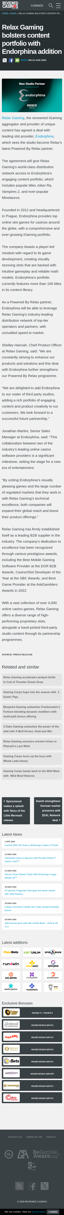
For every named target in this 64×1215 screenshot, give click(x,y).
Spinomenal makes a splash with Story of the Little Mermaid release (14, 811)
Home (5, 13)
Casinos (37, 5)
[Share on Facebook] (11, 60)
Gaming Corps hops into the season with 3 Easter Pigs (31, 694)
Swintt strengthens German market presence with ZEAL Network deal (48, 811)
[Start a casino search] (51, 5)
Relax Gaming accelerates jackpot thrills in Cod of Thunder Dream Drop (29, 679)
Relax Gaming (13, 118)
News (13, 13)
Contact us (15, 1137)
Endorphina (44, 136)
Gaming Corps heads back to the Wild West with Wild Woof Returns (31, 773)
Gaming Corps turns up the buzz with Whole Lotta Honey (27, 758)
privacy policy (38, 1211)
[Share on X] (5, 60)
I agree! (53, 1212)
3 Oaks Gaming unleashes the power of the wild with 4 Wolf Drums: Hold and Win (31, 729)
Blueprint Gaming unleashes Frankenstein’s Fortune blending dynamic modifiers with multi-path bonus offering (31, 712)
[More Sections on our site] (58, 5)
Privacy (51, 1137)
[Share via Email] (17, 60)
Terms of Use (34, 1137)
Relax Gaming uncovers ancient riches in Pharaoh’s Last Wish (30, 744)
